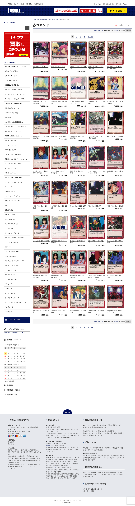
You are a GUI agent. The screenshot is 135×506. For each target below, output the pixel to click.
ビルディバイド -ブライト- (13, 196)
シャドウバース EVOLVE (13, 154)
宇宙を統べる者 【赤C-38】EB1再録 (114, 67)
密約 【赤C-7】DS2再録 (115, 136)
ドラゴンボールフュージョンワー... (16, 127)
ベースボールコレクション (13, 182)
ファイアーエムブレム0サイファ (15, 302)
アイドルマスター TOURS (13, 164)
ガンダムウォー (10, 275)
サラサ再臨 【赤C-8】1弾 (41, 241)
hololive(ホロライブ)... (12, 113)
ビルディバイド (10, 191)
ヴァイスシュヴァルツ (12, 242)
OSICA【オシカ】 (10, 140)
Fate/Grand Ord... (10, 173)
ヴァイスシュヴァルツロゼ (13, 90)
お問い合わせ (122, 4)
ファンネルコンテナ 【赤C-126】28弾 (96, 172)
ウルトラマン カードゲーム (14, 103)
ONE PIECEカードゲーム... (14, 131)
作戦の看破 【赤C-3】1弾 (115, 206)
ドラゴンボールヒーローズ (13, 177)
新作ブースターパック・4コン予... (16, 66)
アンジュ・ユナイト (11, 145)
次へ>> (90, 37)
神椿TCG (8, 117)
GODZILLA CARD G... (12, 85)
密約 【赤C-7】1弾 (94, 206)
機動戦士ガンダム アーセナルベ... (16, 159)
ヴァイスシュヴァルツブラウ (14, 238)
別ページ (49, 445)
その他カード (9, 307)
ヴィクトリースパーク (12, 298)
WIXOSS (7, 247)
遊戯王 (7, 205)
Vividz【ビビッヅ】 (11, 150)
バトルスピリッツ (10, 270)
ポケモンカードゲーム (12, 233)
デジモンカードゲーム (12, 265)
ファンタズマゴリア (11, 293)
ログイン (99, 4)
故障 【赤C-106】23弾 (58, 136)
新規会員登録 (110, 4)
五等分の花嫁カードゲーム (13, 108)
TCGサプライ (9, 312)
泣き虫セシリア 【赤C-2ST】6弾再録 (40, 172)
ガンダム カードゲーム (12, 76)
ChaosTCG (8, 288)
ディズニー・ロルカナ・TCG (14, 99)
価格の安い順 (98, 30)
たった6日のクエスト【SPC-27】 (95, 137)
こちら (55, 468)
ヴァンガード (9, 228)
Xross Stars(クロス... (11, 80)
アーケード (8, 187)
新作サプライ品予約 (11, 71)
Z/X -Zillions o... (10, 219)
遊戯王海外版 (9, 210)
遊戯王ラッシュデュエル (13, 201)
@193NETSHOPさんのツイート (14, 332)
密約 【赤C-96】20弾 (58, 67)
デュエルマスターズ (11, 224)
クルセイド (8, 284)
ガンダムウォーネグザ (12, 279)
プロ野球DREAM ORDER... (14, 122)
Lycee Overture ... (10, 256)
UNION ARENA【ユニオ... (13, 136)
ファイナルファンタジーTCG (14, 261)
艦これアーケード (10, 168)
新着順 (116, 30)
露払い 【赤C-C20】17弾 (78, 206)
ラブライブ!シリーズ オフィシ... (16, 94)
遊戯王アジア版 (10, 214)
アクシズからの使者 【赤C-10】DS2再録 (96, 276)
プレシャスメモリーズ (12, 251)
